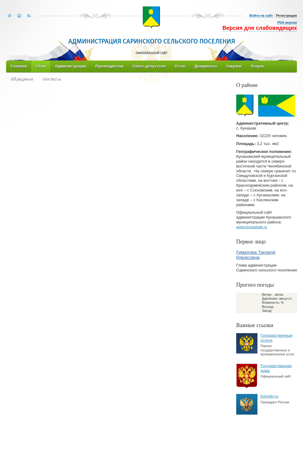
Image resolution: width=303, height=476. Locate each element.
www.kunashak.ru (251, 227)
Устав (179, 66)
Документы (206, 66)
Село (41, 66)
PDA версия (287, 22)
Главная (19, 66)
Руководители (109, 66)
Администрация (70, 66)
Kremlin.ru (269, 396)
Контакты (52, 78)
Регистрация (286, 15)
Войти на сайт (261, 15)
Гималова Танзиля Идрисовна (255, 255)
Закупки (233, 66)
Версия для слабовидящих (260, 28)
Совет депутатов (148, 66)
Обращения (22, 78)
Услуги (257, 66)
